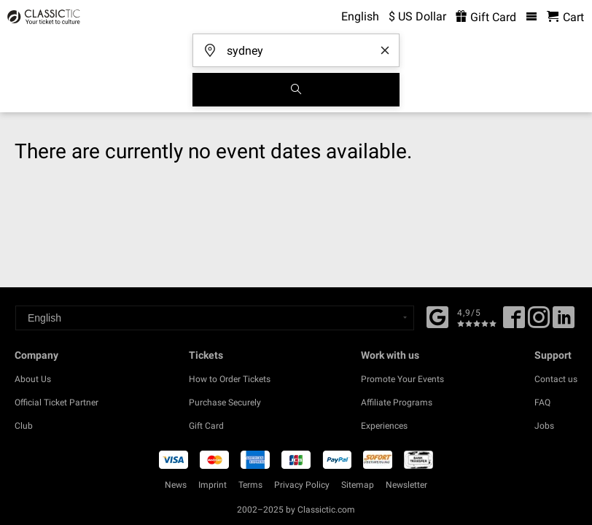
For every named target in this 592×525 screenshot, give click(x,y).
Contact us (555, 379)
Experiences (384, 426)
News (176, 485)
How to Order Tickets (229, 379)
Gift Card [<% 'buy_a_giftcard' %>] (486, 17)
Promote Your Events (402, 379)
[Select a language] (214, 318)
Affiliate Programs (396, 402)
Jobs (544, 426)
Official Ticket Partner (56, 402)
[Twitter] (539, 322)
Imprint (212, 485)
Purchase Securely (225, 402)
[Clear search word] (385, 50)
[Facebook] (437, 316)
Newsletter (406, 485)
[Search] (296, 89)
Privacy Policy (302, 485)
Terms (250, 485)
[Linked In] (564, 322)
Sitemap (357, 485)
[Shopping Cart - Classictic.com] (565, 17)
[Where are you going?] (300, 45)
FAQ (542, 402)
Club (24, 426)
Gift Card (206, 426)
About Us (33, 379)
